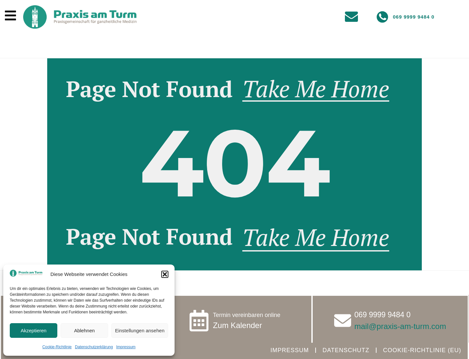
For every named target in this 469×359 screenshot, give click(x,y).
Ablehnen (84, 330)
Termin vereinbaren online (246, 315)
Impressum (125, 347)
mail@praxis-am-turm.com (400, 326)
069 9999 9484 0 (413, 17)
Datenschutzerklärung (94, 347)
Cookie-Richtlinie (57, 347)
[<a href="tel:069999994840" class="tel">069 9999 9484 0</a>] (342, 320)
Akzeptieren (33, 330)
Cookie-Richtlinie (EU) (422, 350)
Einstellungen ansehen (139, 330)
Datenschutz (345, 350)
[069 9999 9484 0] (382, 16)
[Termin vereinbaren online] (199, 320)
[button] (165, 274)
